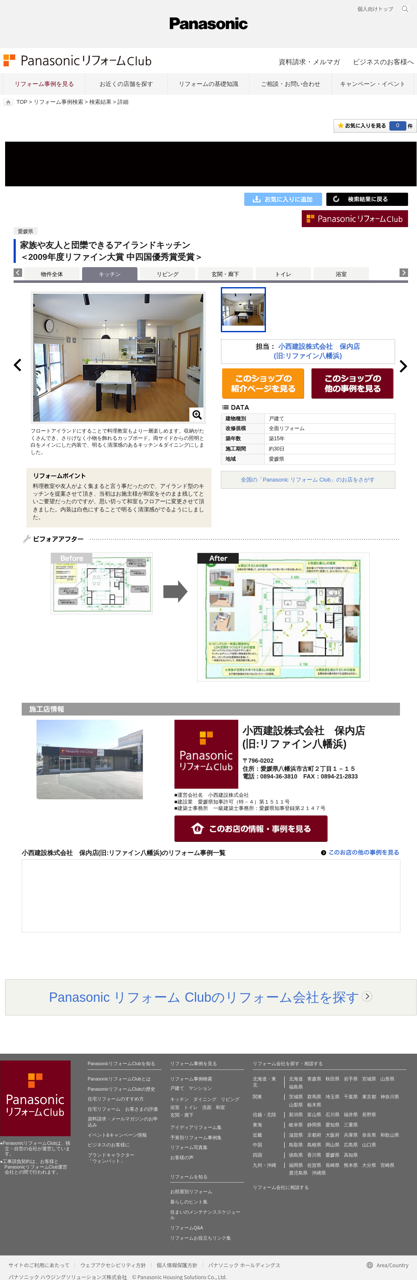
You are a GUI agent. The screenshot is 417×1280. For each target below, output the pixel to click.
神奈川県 (389, 1096)
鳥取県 (296, 1144)
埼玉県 (333, 1096)
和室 (220, 1107)
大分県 (369, 1165)
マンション (200, 1088)
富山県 (314, 1114)
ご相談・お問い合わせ (290, 83)
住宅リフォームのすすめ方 (116, 1098)
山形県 (387, 1078)
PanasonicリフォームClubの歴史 (121, 1089)
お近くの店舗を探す (126, 83)
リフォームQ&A (186, 1227)
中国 (257, 1144)
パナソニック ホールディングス (244, 1265)
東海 (257, 1124)
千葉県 (351, 1096)
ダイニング (205, 1099)
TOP (22, 102)
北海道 (296, 1078)
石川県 (333, 1114)
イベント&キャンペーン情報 (117, 1134)
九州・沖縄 (264, 1165)
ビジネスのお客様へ (383, 62)
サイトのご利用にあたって (39, 1265)
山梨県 (296, 1104)
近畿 (257, 1134)
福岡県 (296, 1165)
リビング (168, 274)
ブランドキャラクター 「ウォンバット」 (111, 1157)
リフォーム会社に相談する (281, 1187)
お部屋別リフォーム (191, 1191)
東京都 (369, 1096)
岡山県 (333, 1144)
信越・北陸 (264, 1114)
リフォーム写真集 (189, 1147)
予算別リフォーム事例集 (196, 1137)
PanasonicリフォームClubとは (119, 1078)
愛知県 (333, 1124)
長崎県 (333, 1165)
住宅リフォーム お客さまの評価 (123, 1109)
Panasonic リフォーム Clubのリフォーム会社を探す (204, 997)
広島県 (351, 1144)
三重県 (351, 1124)
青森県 (314, 1078)
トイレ (283, 274)
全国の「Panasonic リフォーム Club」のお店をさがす (308, 479)
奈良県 (369, 1134)
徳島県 (296, 1154)
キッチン (179, 1099)
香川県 (314, 1154)
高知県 (351, 1154)
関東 (257, 1096)
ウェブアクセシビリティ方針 (113, 1265)
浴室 (341, 274)
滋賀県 (296, 1134)
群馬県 (314, 1096)
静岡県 (314, 1124)
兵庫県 (351, 1134)
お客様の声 (182, 1157)
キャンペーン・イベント (373, 83)
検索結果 (100, 102)
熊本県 (351, 1165)
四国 (257, 1154)
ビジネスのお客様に (109, 1144)
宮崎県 (387, 1165)
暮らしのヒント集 (189, 1201)
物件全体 (52, 274)
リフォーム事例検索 (58, 102)
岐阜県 (296, 1124)
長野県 (369, 1114)
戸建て (177, 1088)
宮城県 (369, 1078)
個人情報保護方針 (177, 1265)
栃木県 (314, 1104)
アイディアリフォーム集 (196, 1127)
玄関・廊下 (225, 274)
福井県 (351, 1114)
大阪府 (333, 1134)
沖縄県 (319, 1172)
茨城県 (296, 1096)
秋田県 (333, 1078)
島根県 (314, 1144)
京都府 (314, 1134)
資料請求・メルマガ (309, 62)
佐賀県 (314, 1165)
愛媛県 (333, 1154)
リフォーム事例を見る (44, 83)
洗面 (206, 1107)
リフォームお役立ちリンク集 (200, 1237)
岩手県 (351, 1078)
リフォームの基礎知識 (208, 83)
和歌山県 (389, 1134)
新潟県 (296, 1114)
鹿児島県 (298, 1172)
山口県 (369, 1144)
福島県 (296, 1086)
